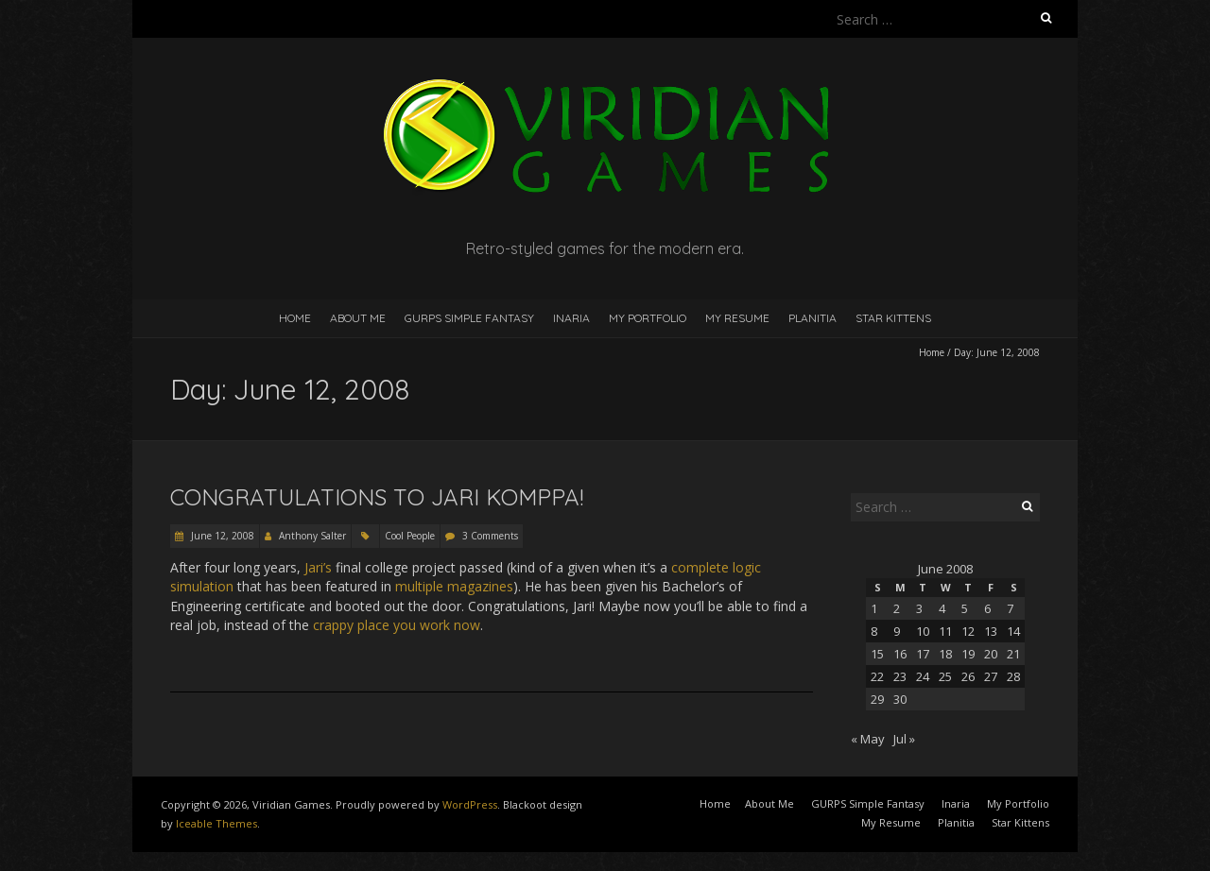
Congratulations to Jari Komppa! (376, 497)
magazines (480, 586)
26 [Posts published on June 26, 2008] (968, 676)
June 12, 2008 (221, 535)
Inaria (571, 318)
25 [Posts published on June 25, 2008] (945, 676)
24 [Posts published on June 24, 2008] (922, 676)
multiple (419, 586)
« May (868, 738)
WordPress (469, 804)
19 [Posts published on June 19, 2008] (968, 653)
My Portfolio (647, 318)
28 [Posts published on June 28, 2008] (1013, 676)
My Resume (737, 318)
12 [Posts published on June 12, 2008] (968, 631)
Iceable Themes (216, 823)
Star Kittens (893, 318)
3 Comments (490, 535)
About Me (358, 318)
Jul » (904, 738)
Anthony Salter (312, 535)
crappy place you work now (396, 625)
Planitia (812, 318)
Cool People (410, 535)
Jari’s (318, 567)
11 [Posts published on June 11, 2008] (945, 631)
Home (295, 318)
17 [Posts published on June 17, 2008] (922, 653)
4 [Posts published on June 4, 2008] (942, 608)
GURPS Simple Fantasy (469, 318)
